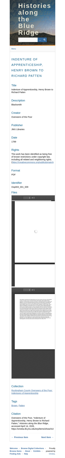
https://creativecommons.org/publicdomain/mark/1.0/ (36, 162)
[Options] (40, 40)
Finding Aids (15, 454)
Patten (22, 405)
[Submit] (44, 40)
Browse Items (16, 451)
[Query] (32, 40)
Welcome (14, 448)
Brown (14, 405)
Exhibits (37, 451)
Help (26, 454)
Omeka (52, 454)
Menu (13, 49)
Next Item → (47, 437)
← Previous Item (19, 437)
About (27, 451)
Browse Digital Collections (32, 448)
